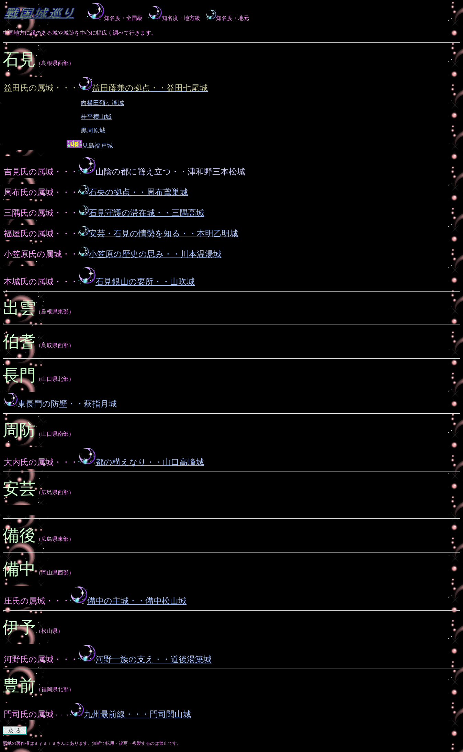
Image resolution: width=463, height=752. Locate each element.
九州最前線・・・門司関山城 (137, 714)
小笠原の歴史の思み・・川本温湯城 (150, 254)
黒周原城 (93, 130)
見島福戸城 (97, 145)
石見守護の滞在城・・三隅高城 (146, 212)
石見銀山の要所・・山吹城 (145, 281)
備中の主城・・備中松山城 (137, 600)
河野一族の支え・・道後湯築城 (153, 659)
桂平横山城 (96, 116)
